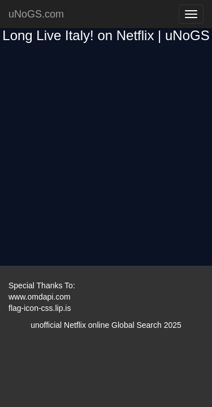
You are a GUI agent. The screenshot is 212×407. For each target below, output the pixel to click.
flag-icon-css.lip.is (39, 308)
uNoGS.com (36, 14)
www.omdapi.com (39, 296)
